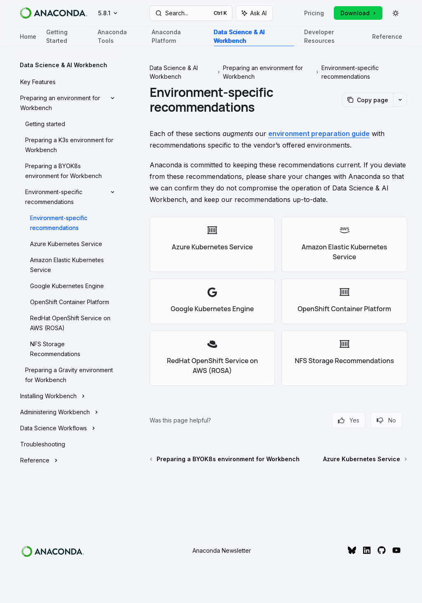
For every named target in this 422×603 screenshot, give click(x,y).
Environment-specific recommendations (350, 72)
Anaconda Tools (120, 37)
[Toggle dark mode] (395, 13)
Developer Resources (333, 37)
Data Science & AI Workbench (254, 37)
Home (28, 40)
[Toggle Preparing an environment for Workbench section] (66, 103)
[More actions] (400, 100)
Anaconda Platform (178, 37)
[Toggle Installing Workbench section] (66, 396)
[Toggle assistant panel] (254, 13)
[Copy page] (367, 100)
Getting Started (67, 37)
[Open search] (191, 13)
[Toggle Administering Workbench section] (66, 412)
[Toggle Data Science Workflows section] (66, 428)
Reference (387, 40)
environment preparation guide (319, 133)
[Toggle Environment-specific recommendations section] (66, 197)
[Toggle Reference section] (66, 460)
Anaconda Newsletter (221, 550)
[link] (212, 244)
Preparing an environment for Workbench (263, 72)
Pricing (314, 12)
